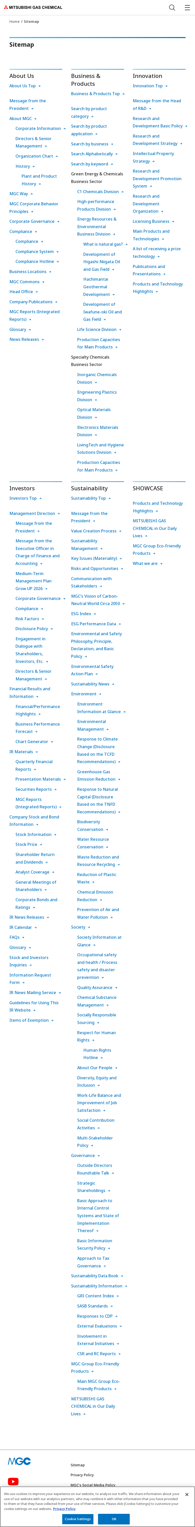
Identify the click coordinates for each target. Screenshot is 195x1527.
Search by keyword (89, 164)
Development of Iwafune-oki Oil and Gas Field (102, 311)
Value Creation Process (94, 531)
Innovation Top (148, 86)
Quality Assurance (94, 987)
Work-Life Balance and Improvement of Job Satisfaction (99, 1103)
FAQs (14, 937)
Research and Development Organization (146, 203)
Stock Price (26, 844)
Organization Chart (34, 156)
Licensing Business (151, 221)
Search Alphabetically (92, 154)
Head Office (21, 291)
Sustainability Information (96, 1286)
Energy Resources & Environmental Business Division (97, 226)
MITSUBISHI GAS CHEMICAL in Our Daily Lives (93, 1406)
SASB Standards (92, 1306)
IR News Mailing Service (32, 992)
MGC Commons (24, 281)
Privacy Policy (82, 1474)
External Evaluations (97, 1326)
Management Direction (32, 513)
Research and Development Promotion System (157, 178)
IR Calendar (20, 927)
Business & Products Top (95, 93)
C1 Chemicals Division (98, 191)
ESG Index (81, 613)
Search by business (89, 144)
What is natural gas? (103, 244)
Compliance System (34, 251)
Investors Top (23, 498)
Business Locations (27, 271)
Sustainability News (90, 684)
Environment (83, 694)
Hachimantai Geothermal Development (96, 286)
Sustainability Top (88, 498)
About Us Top (22, 86)
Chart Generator (31, 741)
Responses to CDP (95, 1316)
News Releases (24, 339)
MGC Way (18, 193)
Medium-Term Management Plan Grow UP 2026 (33, 581)
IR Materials (21, 751)
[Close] (186, 1496)
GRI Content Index (95, 1296)
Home (14, 21)
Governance (83, 1155)
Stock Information (33, 834)
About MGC (20, 118)
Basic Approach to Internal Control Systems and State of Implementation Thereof (98, 1215)
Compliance (20, 231)
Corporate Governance (32, 221)
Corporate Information (38, 128)
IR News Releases (26, 917)
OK (114, 1521)
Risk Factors (27, 619)
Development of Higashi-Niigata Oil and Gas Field (101, 261)
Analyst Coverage (32, 872)
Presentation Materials (38, 779)
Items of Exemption (29, 1020)
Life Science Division (97, 329)
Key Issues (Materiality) (94, 558)
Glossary (17, 329)
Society (78, 927)
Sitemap (78, 1465)
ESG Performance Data (93, 624)
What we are (145, 563)
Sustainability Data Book (94, 1276)
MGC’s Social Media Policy (93, 1485)
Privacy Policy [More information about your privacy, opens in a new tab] (64, 1510)
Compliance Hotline (34, 261)
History (22, 166)
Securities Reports (33, 789)
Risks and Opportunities (94, 568)
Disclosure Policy (31, 628)
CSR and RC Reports (96, 1353)
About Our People (94, 1067)
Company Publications (31, 302)
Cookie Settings (78, 1521)
